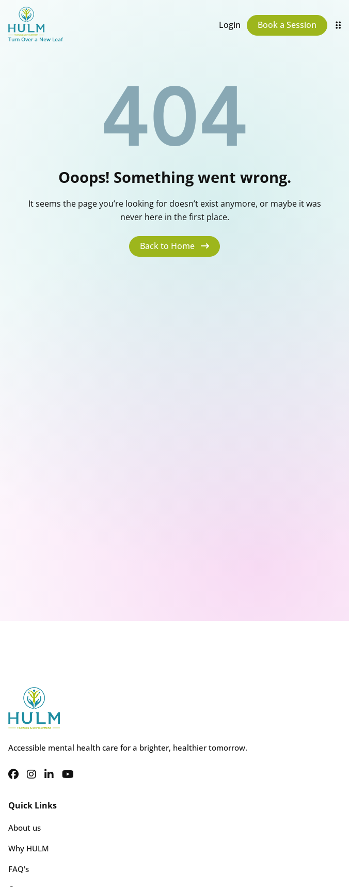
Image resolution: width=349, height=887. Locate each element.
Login (230, 24)
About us (24, 827)
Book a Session (287, 24)
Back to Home (174, 246)
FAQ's (18, 869)
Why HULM (28, 848)
